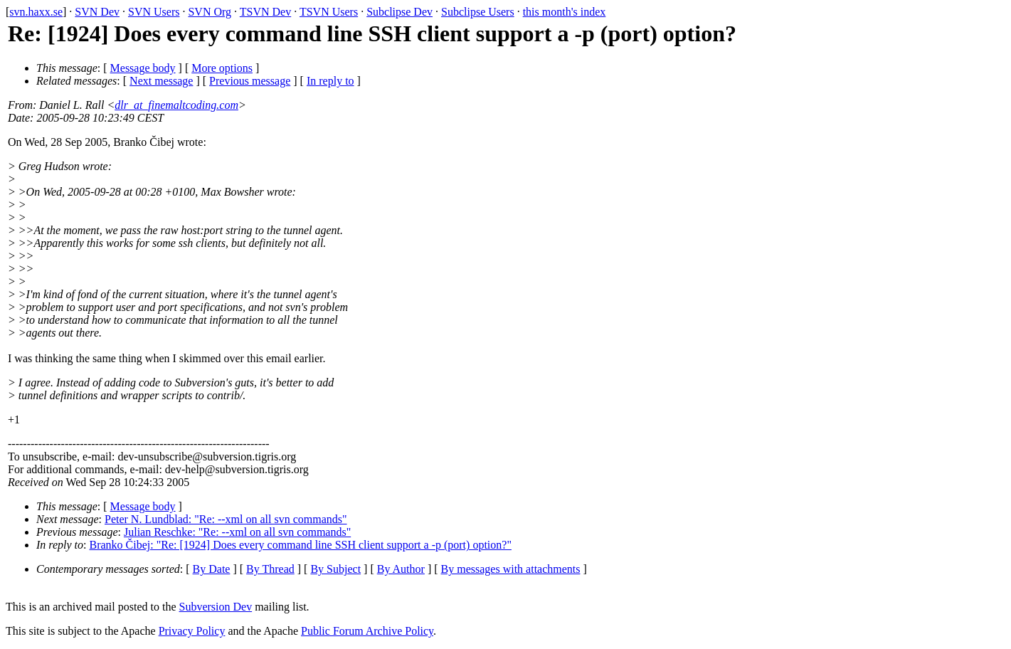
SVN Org (209, 12)
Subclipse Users (477, 12)
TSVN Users (329, 12)
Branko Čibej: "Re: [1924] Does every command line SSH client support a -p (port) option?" (301, 545)
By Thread (270, 569)
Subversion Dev (216, 607)
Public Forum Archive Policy (367, 631)
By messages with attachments (511, 569)
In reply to (330, 81)
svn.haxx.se (36, 12)
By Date (212, 569)
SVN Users (153, 12)
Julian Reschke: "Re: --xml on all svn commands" (237, 532)
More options (222, 68)
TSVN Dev (265, 12)
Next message (161, 81)
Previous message (249, 81)
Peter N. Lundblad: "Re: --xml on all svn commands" (226, 519)
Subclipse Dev (399, 12)
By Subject (335, 569)
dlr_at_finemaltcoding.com (176, 105)
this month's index (564, 12)
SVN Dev (97, 12)
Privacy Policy (192, 631)
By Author (401, 569)
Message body (143, 68)
